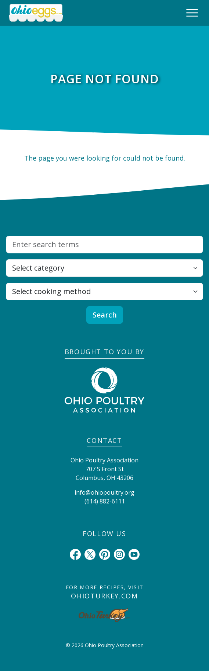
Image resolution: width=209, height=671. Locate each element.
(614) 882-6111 (104, 501)
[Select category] (104, 268)
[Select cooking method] (104, 291)
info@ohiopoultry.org (104, 492)
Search (105, 315)
